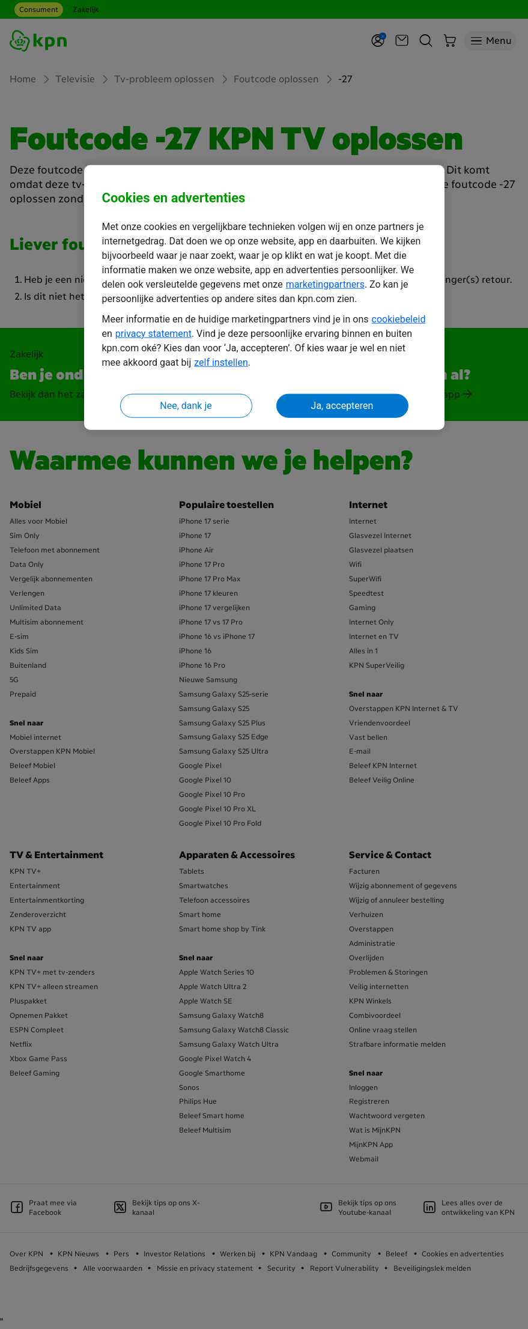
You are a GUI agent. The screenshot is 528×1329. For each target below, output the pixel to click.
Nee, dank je (185, 405)
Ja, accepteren (342, 405)
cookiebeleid (399, 318)
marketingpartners (325, 283)
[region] (264, 297)
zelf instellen (221, 362)
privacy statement (153, 333)
